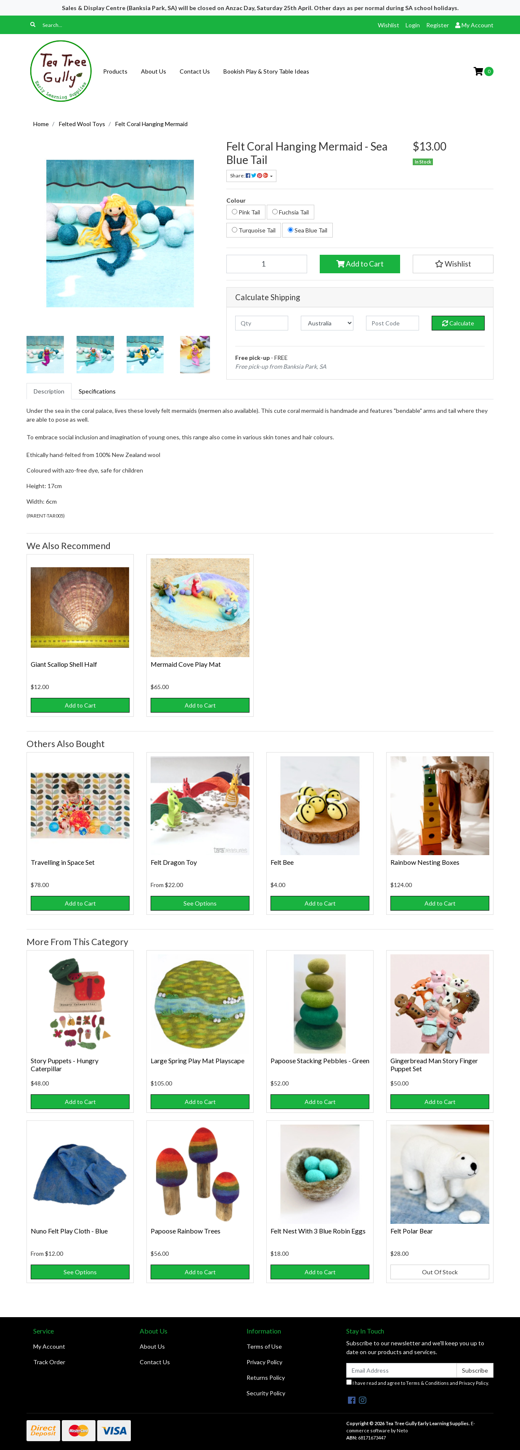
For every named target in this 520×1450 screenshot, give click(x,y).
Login (413, 25)
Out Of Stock (440, 1272)
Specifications (97, 391)
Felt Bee (282, 862)
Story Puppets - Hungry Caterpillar (64, 1064)
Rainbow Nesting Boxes (424, 862)
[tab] (49, 391)
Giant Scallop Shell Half (64, 664)
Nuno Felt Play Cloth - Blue (69, 1231)
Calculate (458, 323)
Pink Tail (246, 212)
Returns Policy (266, 1377)
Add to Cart (360, 263)
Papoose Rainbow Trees (185, 1231)
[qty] (261, 323)
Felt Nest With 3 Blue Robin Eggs (318, 1231)
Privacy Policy (264, 1361)
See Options (200, 903)
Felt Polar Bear (411, 1231)
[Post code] (392, 323)
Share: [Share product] (249, 175)
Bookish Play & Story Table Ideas (266, 71)
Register (437, 25)
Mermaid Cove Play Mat (186, 664)
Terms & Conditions (427, 1383)
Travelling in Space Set (63, 862)
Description (49, 391)
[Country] (327, 323)
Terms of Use (264, 1346)
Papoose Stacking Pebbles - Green (320, 1060)
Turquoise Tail (254, 230)
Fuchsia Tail (290, 212)
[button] (453, 264)
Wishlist (388, 25)
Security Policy (266, 1393)
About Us (153, 71)
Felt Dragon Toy (174, 862)
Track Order (49, 1361)
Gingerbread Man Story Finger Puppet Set (434, 1064)
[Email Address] (401, 1370)
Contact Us (195, 71)
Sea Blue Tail (307, 230)
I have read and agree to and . (417, 1382)
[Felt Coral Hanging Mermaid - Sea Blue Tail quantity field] (266, 264)
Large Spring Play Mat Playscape (197, 1060)
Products (115, 71)
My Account (49, 1346)
